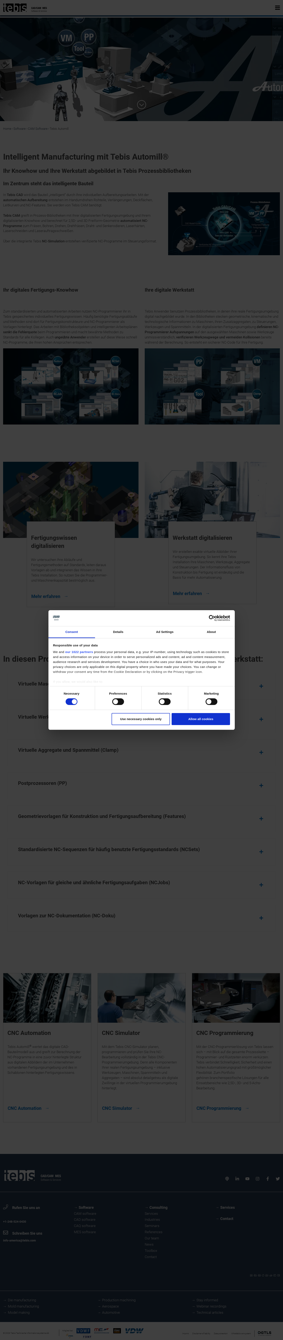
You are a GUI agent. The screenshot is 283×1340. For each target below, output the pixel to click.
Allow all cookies (200, 719)
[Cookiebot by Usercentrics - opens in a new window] (212, 618)
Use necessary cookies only (140, 719)
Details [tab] (118, 632)
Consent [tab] (71, 632)
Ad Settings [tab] (164, 632)
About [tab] (211, 632)
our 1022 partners (79, 652)
